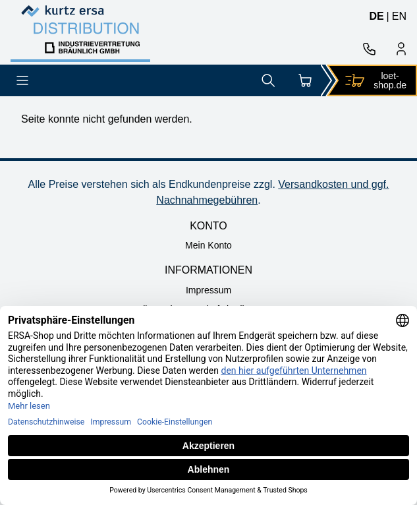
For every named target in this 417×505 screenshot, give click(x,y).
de (376, 16)
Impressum (208, 290)
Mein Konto (208, 245)
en (399, 16)
